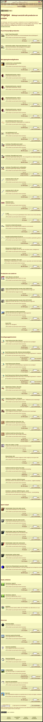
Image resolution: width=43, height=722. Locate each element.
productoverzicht (5, 26)
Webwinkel (20, 6)
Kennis (27, 4)
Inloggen (40, 8)
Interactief (31, 4)
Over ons (35, 4)
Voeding (8, 4)
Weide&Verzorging (14, 4)
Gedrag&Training (22, 4)
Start (2, 4)
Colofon (23, 6)
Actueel (5, 4)
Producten (40, 4)
